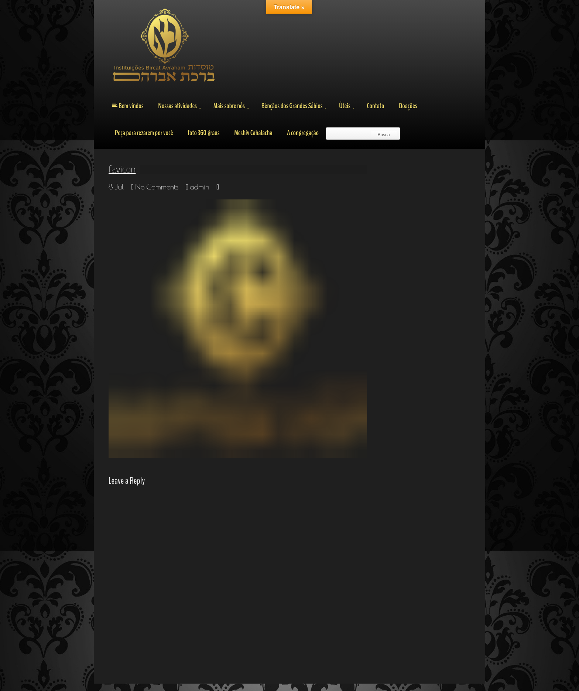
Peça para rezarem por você (144, 133)
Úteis (344, 106)
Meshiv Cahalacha (253, 133)
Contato (375, 106)
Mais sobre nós (229, 106)
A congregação (303, 133)
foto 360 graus (203, 133)
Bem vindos (131, 106)
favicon (122, 169)
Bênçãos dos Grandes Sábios (292, 106)
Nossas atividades (177, 106)
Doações (408, 106)
